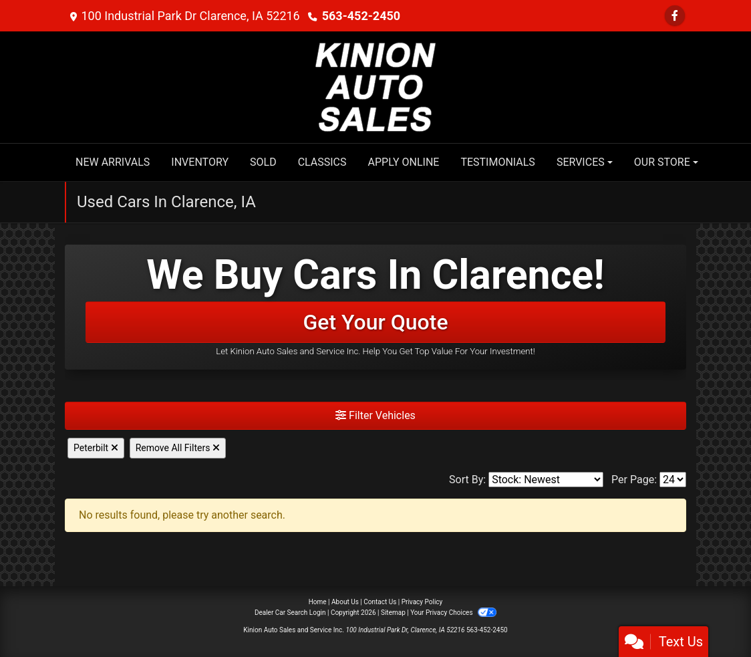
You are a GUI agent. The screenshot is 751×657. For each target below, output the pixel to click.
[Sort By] (545, 479)
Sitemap (393, 612)
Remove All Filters (178, 447)
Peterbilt (95, 447)
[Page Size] (672, 479)
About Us (345, 602)
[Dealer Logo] (375, 86)
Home (318, 602)
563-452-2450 (361, 16)
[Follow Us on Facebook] (675, 15)
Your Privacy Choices (453, 612)
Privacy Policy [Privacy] (422, 602)
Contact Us (379, 602)
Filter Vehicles (375, 415)
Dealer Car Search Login (290, 612)
